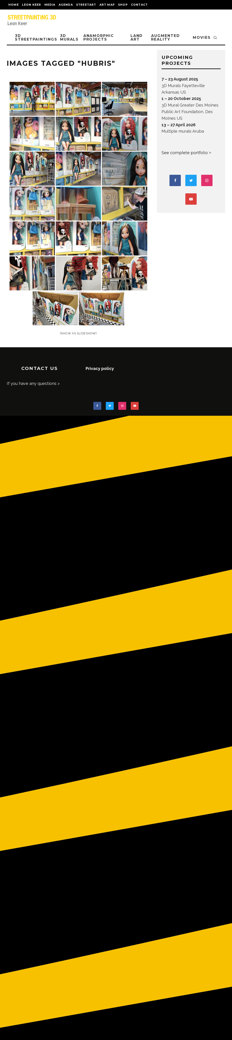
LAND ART (136, 37)
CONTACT (139, 4)
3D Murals (69, 37)
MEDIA (50, 4)
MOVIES (202, 37)
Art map (107, 4)
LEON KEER (31, 4)
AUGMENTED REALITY (165, 37)
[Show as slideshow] (78, 333)
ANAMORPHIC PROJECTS (98, 37)
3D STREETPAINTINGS (36, 37)
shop (123, 4)
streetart (86, 4)
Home (13, 4)
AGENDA (66, 4)
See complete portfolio (185, 152)
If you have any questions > (33, 383)
